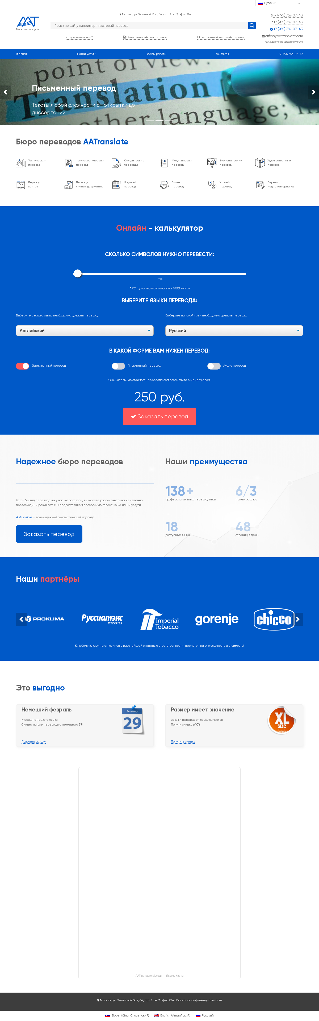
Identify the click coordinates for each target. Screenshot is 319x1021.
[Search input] (150, 25)
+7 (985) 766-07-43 (288, 22)
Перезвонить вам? (79, 36)
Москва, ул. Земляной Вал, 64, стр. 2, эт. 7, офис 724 (155, 14)
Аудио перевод (234, 365)
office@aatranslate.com (284, 36)
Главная (22, 54)
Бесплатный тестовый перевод (221, 36)
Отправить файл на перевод (145, 36)
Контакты (222, 54)
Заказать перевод (159, 416)
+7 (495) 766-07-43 (288, 15)
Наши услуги (86, 54)
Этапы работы (156, 54)
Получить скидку (34, 741)
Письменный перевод (144, 365)
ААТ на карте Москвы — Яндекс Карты (159, 975)
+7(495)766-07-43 (290, 54)
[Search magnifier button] (252, 25)
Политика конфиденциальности (199, 1000)
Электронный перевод (49, 365)
